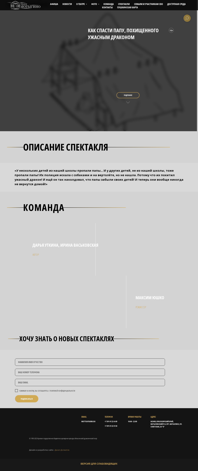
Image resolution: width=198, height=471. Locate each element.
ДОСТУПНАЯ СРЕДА (176, 4)
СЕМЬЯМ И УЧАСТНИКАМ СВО (148, 4)
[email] (90, 390)
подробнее (128, 95)
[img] (99, 302)
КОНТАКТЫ (107, 7)
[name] (90, 370)
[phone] (90, 380)
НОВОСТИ (67, 4)
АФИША (54, 4)
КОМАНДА (109, 4)
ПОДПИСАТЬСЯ (27, 407)
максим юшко (150, 298)
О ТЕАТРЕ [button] (80, 4)
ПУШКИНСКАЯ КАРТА (127, 7)
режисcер (141, 307)
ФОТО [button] (94, 4)
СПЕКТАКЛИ (124, 4)
